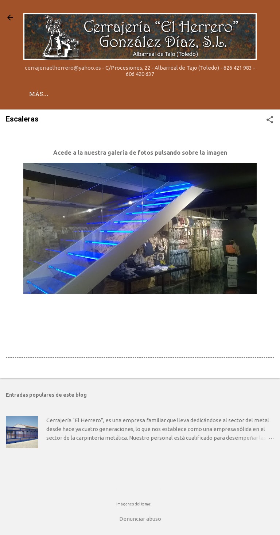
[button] (269, 120)
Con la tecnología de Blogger (140, 489)
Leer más (260, 454)
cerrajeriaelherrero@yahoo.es (63, 68)
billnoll (158, 504)
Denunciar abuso (140, 519)
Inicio (39, 94)
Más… (71, 94)
